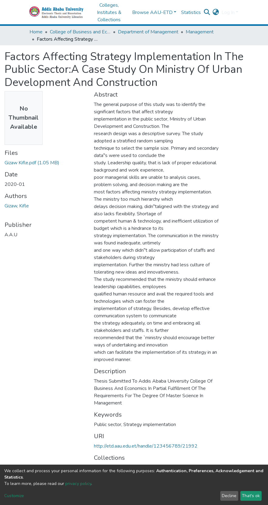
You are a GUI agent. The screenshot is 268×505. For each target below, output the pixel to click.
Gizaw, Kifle (17, 206)
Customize (14, 496)
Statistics (191, 12)
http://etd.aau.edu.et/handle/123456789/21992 (146, 446)
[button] (216, 12)
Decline (229, 496)
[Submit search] (207, 12)
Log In (228, 12)
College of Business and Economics (80, 32)
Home (36, 32)
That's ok (251, 496)
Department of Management (148, 32)
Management (200, 32)
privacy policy (78, 483)
